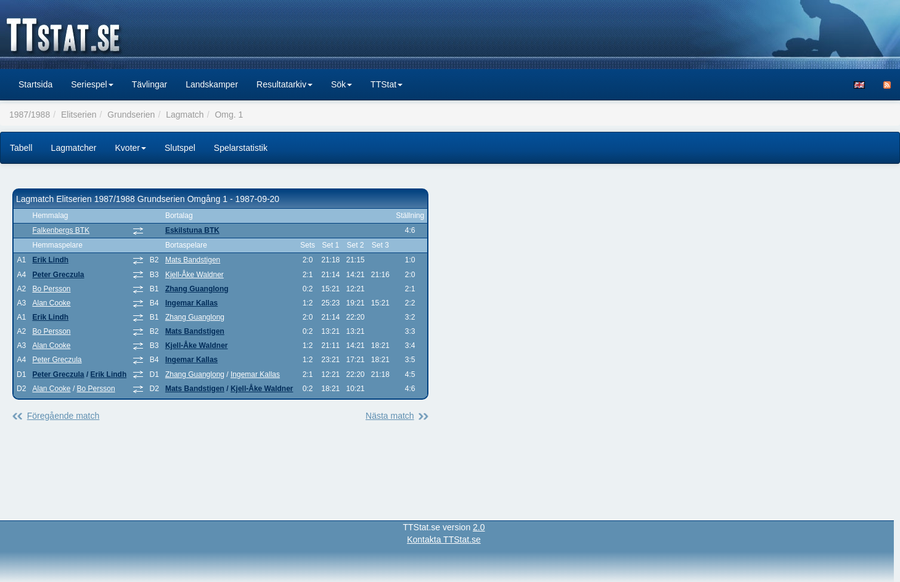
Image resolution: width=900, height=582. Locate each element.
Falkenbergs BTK (61, 230)
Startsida (35, 84)
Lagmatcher (74, 148)
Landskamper (212, 84)
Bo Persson (52, 289)
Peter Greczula (58, 274)
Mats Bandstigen (192, 260)
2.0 (479, 527)
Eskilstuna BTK (192, 230)
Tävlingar (150, 84)
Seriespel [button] (92, 84)
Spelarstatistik (241, 148)
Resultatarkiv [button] (284, 84)
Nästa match (390, 416)
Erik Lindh (51, 260)
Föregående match (63, 416)
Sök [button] (341, 84)
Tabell (21, 148)
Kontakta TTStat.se (444, 539)
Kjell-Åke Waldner (194, 274)
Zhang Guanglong (197, 289)
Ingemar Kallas (191, 303)
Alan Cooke (52, 303)
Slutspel (180, 148)
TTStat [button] (386, 84)
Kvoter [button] (130, 148)
